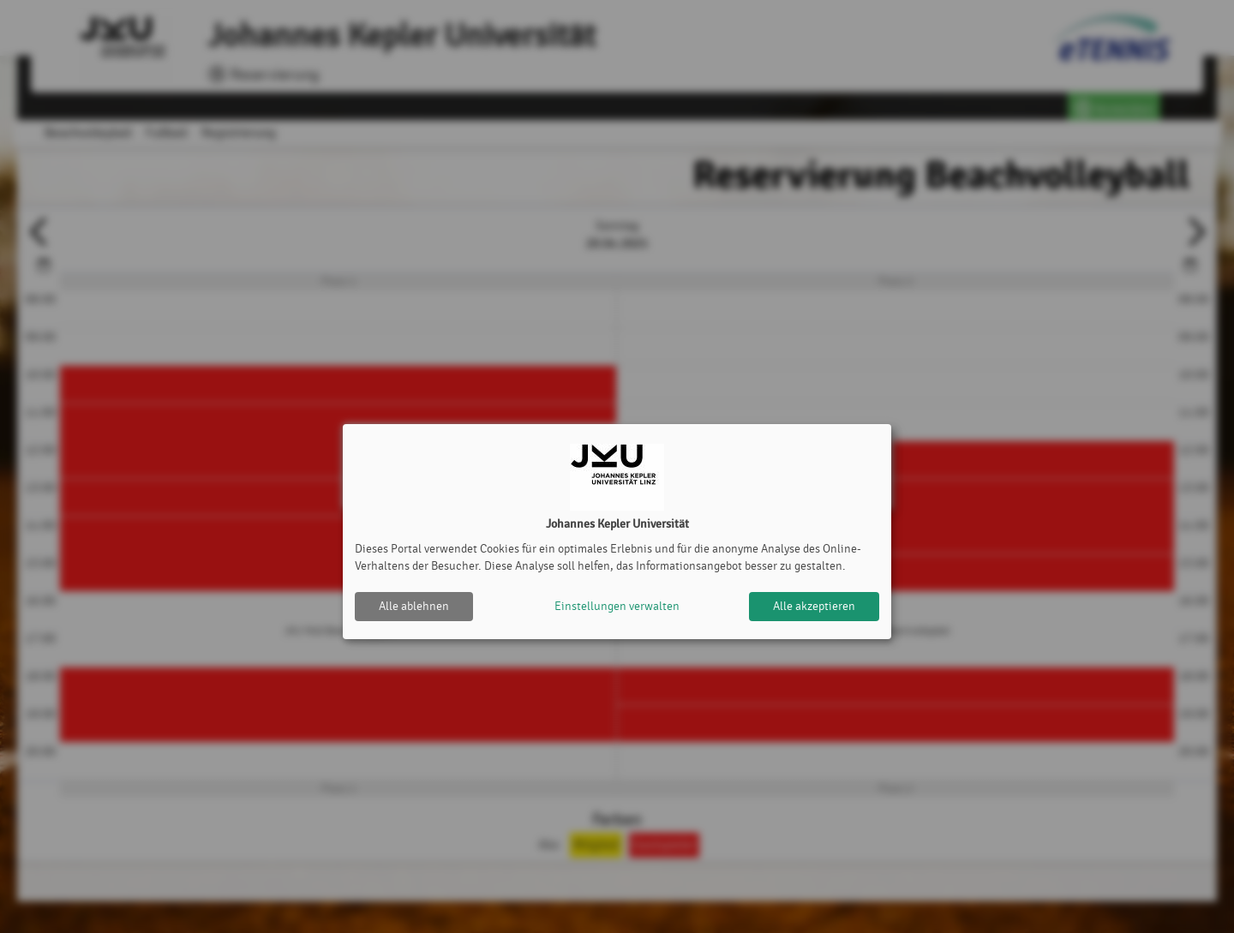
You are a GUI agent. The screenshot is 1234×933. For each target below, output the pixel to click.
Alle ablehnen (414, 606)
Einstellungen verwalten (617, 606)
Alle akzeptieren (814, 606)
